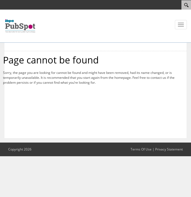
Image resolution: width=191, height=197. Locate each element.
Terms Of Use (141, 149)
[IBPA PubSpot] (20, 25)
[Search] (186, 5)
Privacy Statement (169, 149)
